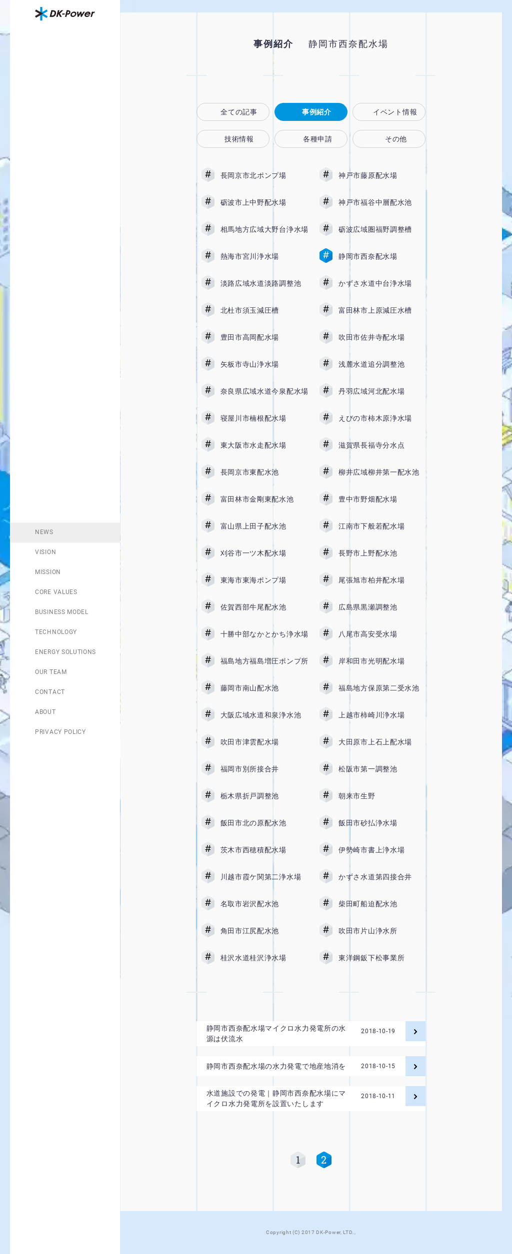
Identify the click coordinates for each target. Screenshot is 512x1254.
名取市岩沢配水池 (264, 904)
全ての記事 (239, 112)
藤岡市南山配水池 (264, 688)
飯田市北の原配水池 (264, 823)
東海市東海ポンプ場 (264, 580)
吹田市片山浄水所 (382, 931)
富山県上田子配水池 (264, 526)
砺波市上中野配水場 (264, 202)
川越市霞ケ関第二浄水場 (264, 877)
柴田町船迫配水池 (382, 904)
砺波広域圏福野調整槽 (382, 229)
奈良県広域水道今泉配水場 (264, 391)
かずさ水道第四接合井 (382, 877)
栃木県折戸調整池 (264, 796)
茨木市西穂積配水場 (264, 850)
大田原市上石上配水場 (382, 742)
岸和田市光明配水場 (382, 661)
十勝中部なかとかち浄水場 (264, 634)
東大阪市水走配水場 (264, 445)
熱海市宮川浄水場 (264, 256)
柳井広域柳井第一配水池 (382, 472)
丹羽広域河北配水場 (382, 391)
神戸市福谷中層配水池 (382, 202)
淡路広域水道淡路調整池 (264, 283)
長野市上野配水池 (382, 553)
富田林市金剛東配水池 (264, 499)
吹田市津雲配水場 (264, 742)
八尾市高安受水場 (382, 634)
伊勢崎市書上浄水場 (382, 850)
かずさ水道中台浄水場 (382, 283)
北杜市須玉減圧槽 (264, 310)
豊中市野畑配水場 (382, 499)
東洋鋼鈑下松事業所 (382, 958)
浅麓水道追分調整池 (382, 364)
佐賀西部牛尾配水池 (264, 607)
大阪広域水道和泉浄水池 (264, 715)
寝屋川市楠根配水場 (264, 418)
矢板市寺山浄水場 (264, 364)
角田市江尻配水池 (264, 931)
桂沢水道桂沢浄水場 (264, 958)
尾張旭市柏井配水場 (382, 580)
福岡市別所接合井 (264, 769)
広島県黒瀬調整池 (382, 607)
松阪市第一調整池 (382, 769)
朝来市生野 (382, 796)
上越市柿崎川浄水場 (382, 715)
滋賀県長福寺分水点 (382, 445)
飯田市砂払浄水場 (382, 823)
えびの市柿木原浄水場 (382, 418)
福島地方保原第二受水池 (382, 688)
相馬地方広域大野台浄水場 (264, 229)
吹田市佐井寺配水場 (382, 337)
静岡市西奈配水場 (382, 256)
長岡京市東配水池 (264, 472)
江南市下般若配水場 (382, 526)
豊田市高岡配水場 (264, 337)
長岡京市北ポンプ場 (264, 175)
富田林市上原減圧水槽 (382, 310)
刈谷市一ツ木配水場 (264, 553)
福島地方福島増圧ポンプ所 (264, 661)
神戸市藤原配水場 (382, 175)
